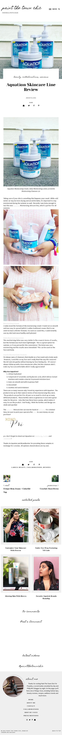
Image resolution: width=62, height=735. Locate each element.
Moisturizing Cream (11, 323)
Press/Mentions (31, 715)
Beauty (17, 77)
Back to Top (56, 731)
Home (31, 699)
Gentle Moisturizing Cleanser (15, 355)
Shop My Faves (31, 712)
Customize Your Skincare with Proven (15, 549)
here (35, 412)
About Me (31, 703)
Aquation (16, 206)
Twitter (45, 436)
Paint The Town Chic (21, 8)
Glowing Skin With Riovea (15, 596)
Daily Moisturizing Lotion (13, 338)
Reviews (44, 77)
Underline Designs (8, 732)
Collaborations (30, 77)
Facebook (38, 436)
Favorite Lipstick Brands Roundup (46, 597)
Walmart (42, 410)
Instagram (7, 439)
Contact (31, 706)
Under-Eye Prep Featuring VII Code (46, 549)
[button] (52, 9)
